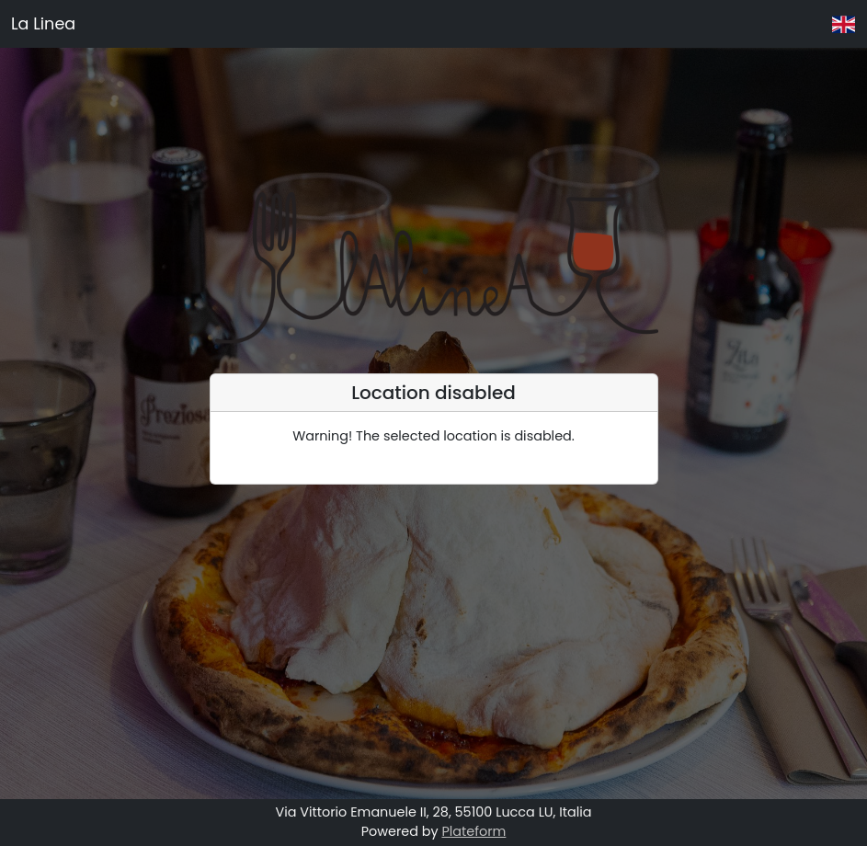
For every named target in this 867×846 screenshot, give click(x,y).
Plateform (473, 831)
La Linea (43, 24)
